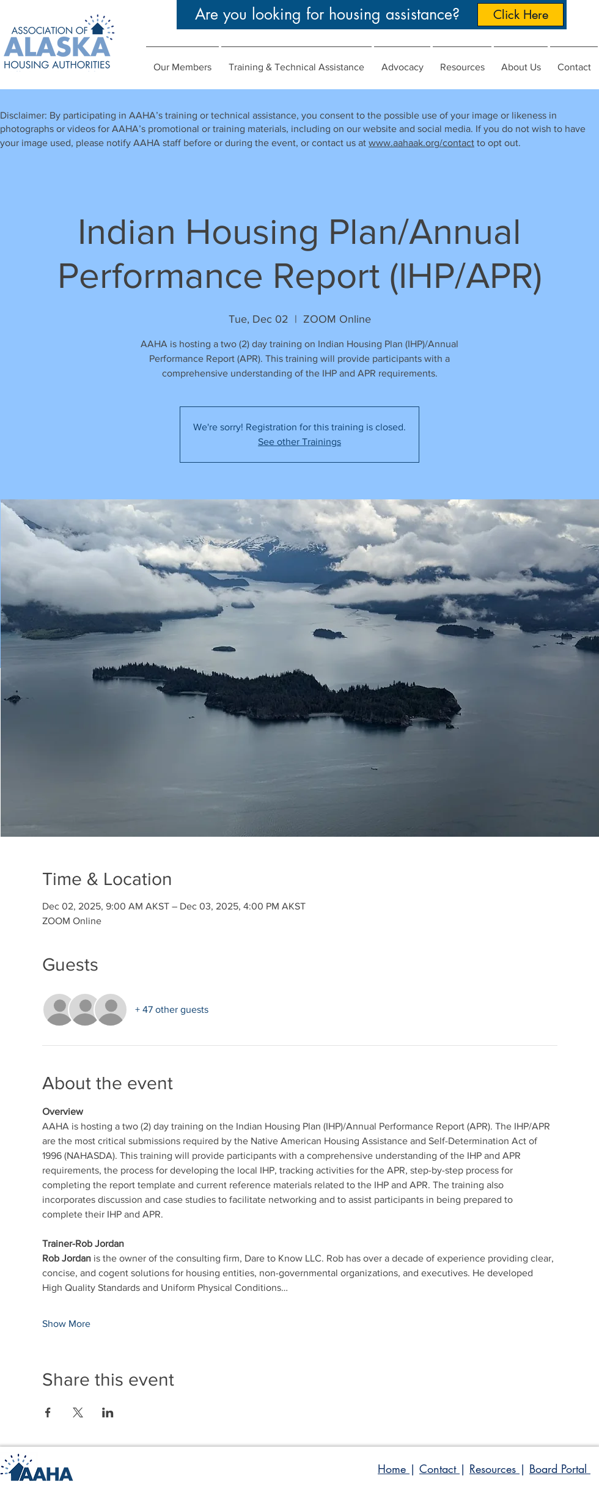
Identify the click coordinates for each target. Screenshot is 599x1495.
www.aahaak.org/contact (421, 143)
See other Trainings (299, 441)
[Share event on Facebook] (48, 1412)
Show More (66, 1323)
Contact (439, 1468)
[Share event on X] (78, 1412)
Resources (494, 1468)
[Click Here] (520, 14)
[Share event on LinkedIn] (108, 1412)
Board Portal (559, 1468)
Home (394, 1468)
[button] (402, 61)
